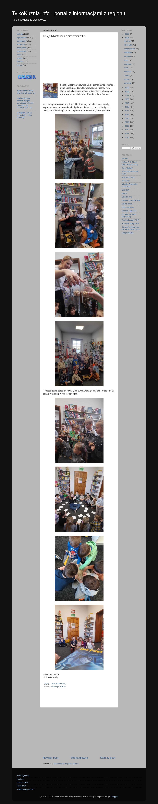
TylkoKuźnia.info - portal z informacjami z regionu (68, 13)
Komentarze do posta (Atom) (66, 764)
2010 (127, 137)
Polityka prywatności (26, 789)
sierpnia (127, 56)
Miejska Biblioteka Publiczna (129, 185)
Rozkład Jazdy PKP (130, 220)
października (130, 49)
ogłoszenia (21, 51)
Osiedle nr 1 (127, 197)
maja (126, 68)
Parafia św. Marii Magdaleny (129, 215)
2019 (127, 103)
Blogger (114, 797)
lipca (126, 60)
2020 (127, 99)
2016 (127, 114)
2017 (127, 111)
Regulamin (21, 786)
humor (19, 65)
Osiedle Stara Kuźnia (131, 200)
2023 (127, 88)
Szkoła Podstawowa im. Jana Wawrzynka (131, 228)
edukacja (55, 687)
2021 (127, 95)
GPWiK (125, 158)
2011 (127, 133)
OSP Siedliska (128, 207)
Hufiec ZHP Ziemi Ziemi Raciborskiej (130, 163)
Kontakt (20, 779)
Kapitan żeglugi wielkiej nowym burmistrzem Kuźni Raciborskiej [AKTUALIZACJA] (25, 103)
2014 (127, 122)
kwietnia (128, 71)
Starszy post (107, 757)
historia (20, 62)
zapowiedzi (22, 48)
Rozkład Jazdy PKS (130, 223)
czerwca (128, 64)
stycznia (128, 83)
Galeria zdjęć (22, 782)
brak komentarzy (59, 683)
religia (19, 58)
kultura (63, 687)
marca (127, 75)
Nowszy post (50, 757)
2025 (127, 34)
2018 (127, 107)
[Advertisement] (79, 61)
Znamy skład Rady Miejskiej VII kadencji (26, 92)
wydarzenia (22, 37)
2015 (127, 118)
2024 (127, 38)
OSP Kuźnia (127, 204)
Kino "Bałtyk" (127, 168)
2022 (127, 92)
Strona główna (79, 757)
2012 (127, 130)
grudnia (127, 41)
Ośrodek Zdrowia (129, 211)
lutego (127, 79)
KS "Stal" (126, 181)
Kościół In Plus (128, 177)
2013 (127, 126)
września (128, 52)
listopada (128, 45)
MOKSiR (125, 190)
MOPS (124, 193)
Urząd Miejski (127, 233)
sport (19, 55)
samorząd (21, 41)
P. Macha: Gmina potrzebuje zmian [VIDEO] (24, 115)
